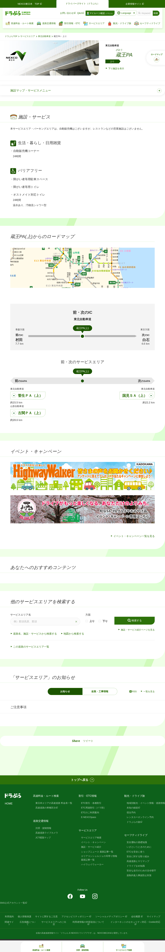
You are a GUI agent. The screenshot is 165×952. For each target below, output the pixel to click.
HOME (9, 803)
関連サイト (9, 923)
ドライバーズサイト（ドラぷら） (82, 3)
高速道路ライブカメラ (46, 832)
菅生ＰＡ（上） (30, 396)
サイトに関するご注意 (46, 916)
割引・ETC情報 (88, 795)
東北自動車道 (44, 36)
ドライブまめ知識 (136, 866)
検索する (136, 620)
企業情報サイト (135, 4)
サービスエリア (27, 36)
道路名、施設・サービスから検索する (35, 633)
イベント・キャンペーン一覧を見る (134, 536)
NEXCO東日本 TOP (30, 4)
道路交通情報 (41, 821)
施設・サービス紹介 (91, 847)
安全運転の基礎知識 (137, 842)
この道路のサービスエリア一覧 (31, 646)
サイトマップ (153, 916)
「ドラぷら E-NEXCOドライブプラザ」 (76, 933)
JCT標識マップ (43, 837)
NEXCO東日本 (103, 933)
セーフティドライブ (135, 835)
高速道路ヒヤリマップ (138, 861)
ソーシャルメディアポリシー (110, 916)
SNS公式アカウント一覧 (12, 903)
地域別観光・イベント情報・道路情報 (146, 803)
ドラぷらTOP (11, 36)
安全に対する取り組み (138, 856)
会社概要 (135, 916)
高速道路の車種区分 (45, 807)
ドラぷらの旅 (133, 822)
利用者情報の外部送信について (88, 922)
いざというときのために (139, 847)
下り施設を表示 (116, 68)
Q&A (79, 13)
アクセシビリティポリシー (75, 916)
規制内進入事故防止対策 (139, 875)
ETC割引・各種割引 (91, 803)
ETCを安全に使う (136, 851)
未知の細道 (132, 807)
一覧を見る (149, 691)
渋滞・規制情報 (43, 828)
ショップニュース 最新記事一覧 (97, 851)
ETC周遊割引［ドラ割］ (93, 807)
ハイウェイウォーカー (92, 864)
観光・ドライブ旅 (134, 795)
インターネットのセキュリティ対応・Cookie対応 (135, 922)
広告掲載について (27, 923)
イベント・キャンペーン (93, 842)
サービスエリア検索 (91, 837)
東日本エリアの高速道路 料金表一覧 (53, 803)
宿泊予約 (131, 812)
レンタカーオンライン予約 (140, 817)
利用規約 (9, 916)
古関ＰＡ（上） (30, 413)
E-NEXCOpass (88, 817)
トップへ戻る (79, 779)
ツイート (88, 741)
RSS (133, 691)
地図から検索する (73, 633)
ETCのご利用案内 (90, 812)
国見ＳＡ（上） (134, 396)
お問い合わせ (67, 13)
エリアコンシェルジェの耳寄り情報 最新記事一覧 (99, 858)
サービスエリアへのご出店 (53, 923)
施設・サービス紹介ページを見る (138, 629)
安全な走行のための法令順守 (141, 870)
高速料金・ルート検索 (46, 795)
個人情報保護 (24, 916)
